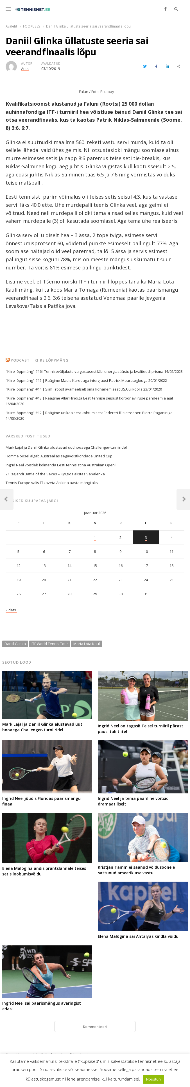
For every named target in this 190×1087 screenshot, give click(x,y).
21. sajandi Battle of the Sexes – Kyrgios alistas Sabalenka (55, 473)
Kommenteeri (95, 1026)
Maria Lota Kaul (86, 643)
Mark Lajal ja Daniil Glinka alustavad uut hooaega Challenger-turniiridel (66, 447)
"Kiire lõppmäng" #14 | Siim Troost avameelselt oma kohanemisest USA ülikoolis (74, 389)
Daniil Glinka (15, 643)
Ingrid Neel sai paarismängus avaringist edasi (41, 1005)
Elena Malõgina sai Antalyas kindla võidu (138, 936)
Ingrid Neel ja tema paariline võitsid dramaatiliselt (133, 801)
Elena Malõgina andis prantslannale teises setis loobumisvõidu (44, 871)
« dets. (11, 609)
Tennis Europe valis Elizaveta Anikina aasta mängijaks (52, 482)
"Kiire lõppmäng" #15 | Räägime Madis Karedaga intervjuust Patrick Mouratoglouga (77, 380)
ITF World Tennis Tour (49, 643)
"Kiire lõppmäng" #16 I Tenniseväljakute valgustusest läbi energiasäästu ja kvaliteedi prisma (84, 371)
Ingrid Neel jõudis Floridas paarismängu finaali (41, 801)
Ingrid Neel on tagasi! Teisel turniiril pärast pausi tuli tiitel (140, 728)
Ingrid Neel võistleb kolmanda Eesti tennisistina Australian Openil (61, 465)
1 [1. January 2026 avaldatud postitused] (95, 537)
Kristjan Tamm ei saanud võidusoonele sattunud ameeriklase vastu (136, 869)
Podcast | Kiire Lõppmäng (40, 360)
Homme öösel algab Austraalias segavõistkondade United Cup (59, 456)
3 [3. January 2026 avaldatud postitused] (146, 537)
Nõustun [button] (153, 1079)
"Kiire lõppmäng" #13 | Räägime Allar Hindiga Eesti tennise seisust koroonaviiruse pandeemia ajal (89, 398)
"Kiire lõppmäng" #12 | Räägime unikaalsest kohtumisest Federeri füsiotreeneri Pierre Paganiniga (89, 412)
